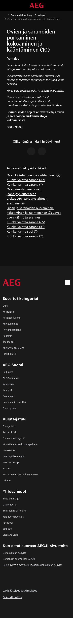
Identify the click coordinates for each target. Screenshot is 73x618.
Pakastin (7, 335)
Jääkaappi (8, 341)
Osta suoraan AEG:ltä (14, 552)
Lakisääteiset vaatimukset (20, 590)
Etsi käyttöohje (11, 462)
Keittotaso (8, 311)
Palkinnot (8, 371)
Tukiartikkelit (10, 432)
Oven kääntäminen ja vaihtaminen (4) (33, 175)
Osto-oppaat (10, 408)
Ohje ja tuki (9, 426)
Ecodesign (8, 395)
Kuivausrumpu (10, 323)
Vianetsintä (9, 450)
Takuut (6, 468)
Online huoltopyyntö (14, 438)
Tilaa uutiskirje (11, 498)
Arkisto (7, 480)
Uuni (5, 305)
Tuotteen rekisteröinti (14, 510)
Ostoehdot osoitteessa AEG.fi (19, 558)
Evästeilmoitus (12, 597)
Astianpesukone (11, 317)
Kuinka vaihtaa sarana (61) (26, 226)
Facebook (8, 522)
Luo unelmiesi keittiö (14, 402)
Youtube (7, 528)
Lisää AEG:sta (10, 534)
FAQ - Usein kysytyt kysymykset (21, 474)
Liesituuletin (9, 353)
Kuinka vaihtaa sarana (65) (26, 222)
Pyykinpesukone (12, 329)
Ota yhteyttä (10, 504)
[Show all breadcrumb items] (5, 14)
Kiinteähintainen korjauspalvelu (20, 444)
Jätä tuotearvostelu (13, 516)
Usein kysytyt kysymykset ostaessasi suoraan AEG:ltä (32, 564)
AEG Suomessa (11, 377)
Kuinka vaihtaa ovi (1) (22, 231)
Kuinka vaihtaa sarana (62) (26, 179)
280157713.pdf (14, 126)
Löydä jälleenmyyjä (13, 456)
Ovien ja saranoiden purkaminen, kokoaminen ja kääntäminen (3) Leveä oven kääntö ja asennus (34, 212)
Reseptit (7, 389)
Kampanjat (9, 383)
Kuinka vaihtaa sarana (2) (25, 236)
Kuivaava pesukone (13, 347)
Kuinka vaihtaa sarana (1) (25, 184)
